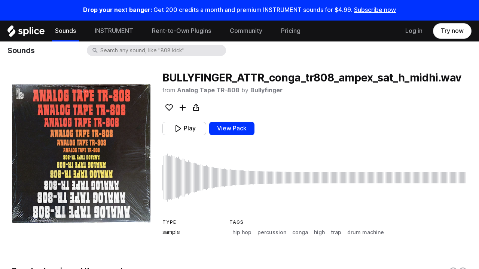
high (319, 232)
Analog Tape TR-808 (208, 90)
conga (300, 232)
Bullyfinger (266, 90)
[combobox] (162, 50)
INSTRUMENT (114, 30)
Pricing (290, 30)
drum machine (365, 232)
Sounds (65, 30)
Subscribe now (375, 9)
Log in (413, 30)
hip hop (241, 232)
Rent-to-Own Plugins (181, 30)
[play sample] (314, 177)
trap (336, 232)
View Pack (232, 128)
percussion (271, 232)
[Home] (26, 32)
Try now (452, 30)
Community (246, 30)
